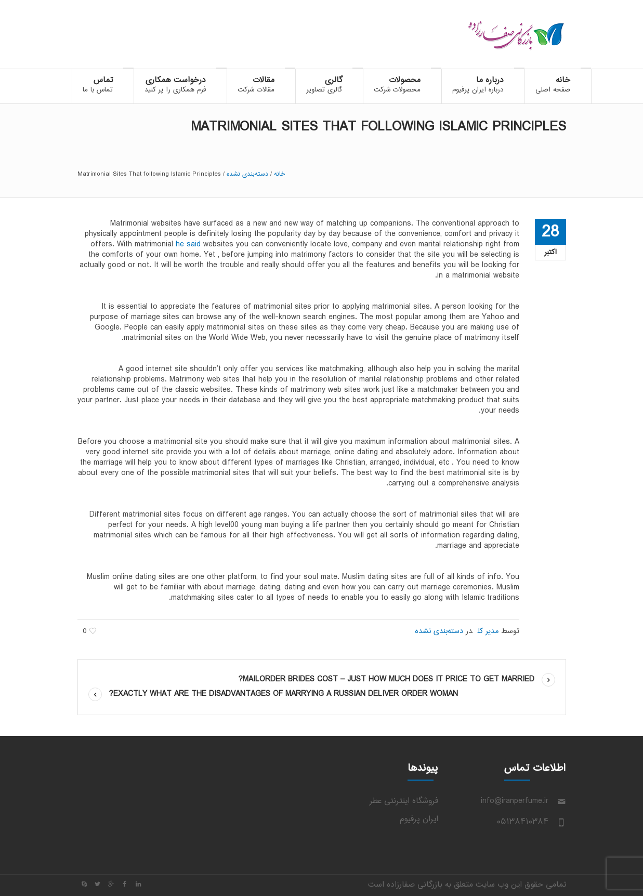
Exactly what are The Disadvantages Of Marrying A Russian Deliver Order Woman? (283, 694)
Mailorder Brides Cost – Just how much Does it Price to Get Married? (386, 680)
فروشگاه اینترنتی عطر (404, 801)
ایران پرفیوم (419, 819)
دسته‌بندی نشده (247, 174)
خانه (279, 174)
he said (188, 245)
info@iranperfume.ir (514, 801)
